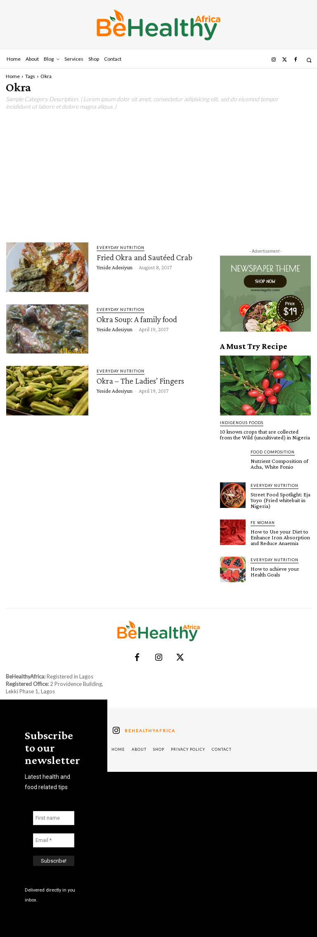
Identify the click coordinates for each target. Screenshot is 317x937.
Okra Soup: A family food (137, 319)
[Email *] (53, 840)
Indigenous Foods (241, 422)
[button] (309, 60)
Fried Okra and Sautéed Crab (144, 257)
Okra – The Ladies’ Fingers (140, 380)
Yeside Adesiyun (114, 267)
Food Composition (273, 452)
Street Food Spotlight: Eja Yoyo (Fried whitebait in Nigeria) (280, 500)
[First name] (53, 818)
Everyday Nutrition (120, 247)
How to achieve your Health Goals (275, 571)
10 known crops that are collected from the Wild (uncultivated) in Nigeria (265, 434)
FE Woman (263, 522)
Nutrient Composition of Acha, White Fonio (279, 464)
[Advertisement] (158, 176)
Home (13, 76)
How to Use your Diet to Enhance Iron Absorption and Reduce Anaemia (280, 537)
